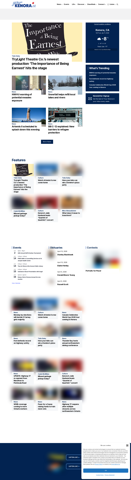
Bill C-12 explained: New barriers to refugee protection (61, 129)
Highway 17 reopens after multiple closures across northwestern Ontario (71, 407)
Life (74, 4)
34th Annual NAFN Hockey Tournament (29, 253)
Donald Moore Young (66, 275)
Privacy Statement (110, 475)
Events (66, 4)
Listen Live (74, 457)
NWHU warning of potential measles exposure (22, 97)
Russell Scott (62, 284)
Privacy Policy (98, 464)
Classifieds (92, 4)
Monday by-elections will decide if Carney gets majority (22, 317)
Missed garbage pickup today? (20, 214)
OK (106, 470)
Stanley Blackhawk (65, 255)
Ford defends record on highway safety (22, 342)
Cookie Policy (100, 475)
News (59, 4)
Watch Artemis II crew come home (47, 181)
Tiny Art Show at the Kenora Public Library (30, 266)
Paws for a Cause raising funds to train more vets (46, 406)
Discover (82, 4)
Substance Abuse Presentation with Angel (30, 271)
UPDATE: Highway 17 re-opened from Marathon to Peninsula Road (22, 379)
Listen (111, 4)
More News (47, 142)
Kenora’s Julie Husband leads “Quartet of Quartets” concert (45, 216)
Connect (102, 4)
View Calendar (16, 283)
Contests (92, 247)
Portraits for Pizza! (93, 271)
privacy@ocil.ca (115, 464)
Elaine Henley (63, 266)
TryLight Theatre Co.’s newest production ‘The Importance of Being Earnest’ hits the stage (40, 63)
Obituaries (56, 247)
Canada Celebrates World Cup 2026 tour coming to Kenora (71, 317)
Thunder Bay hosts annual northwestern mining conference (71, 343)
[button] (127, 445)
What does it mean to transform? (71, 214)
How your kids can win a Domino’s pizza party (70, 182)
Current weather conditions (102, 24)
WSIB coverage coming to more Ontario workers (20, 406)
